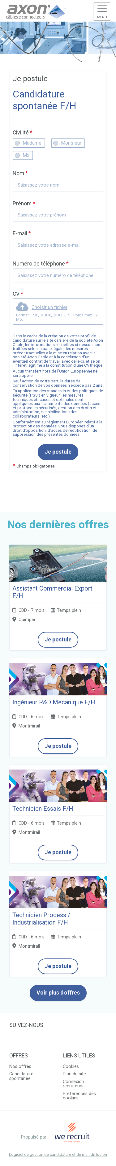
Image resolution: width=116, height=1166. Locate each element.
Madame (32, 143)
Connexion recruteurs (73, 1084)
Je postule (58, 452)
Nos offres (20, 1066)
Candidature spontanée (21, 1076)
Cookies (71, 1066)
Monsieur (71, 143)
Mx (26, 155)
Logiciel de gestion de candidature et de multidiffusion (58, 1155)
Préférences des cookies (79, 1096)
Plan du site (74, 1074)
